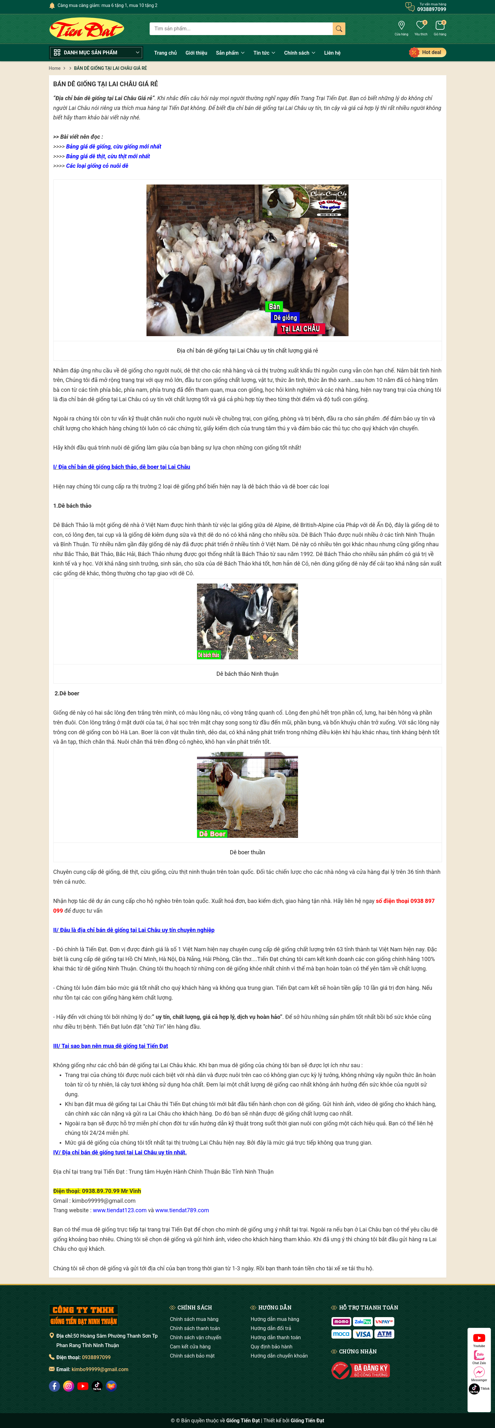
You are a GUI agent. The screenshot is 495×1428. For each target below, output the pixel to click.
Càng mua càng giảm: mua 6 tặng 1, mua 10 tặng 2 (108, 5)
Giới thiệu (196, 53)
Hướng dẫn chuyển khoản (279, 1356)
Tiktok (479, 1389)
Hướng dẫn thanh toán (276, 1337)
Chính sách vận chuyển (195, 1337)
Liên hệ (332, 53)
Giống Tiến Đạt (307, 1421)
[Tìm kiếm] (339, 28)
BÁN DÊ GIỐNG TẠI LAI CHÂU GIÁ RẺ (105, 84)
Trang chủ (165, 53)
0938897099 (96, 1357)
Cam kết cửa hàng (190, 1347)
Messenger (479, 1374)
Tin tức (264, 53)
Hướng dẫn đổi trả (271, 1328)
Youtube (479, 1340)
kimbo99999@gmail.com (100, 1369)
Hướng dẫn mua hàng (275, 1319)
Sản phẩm (230, 53)
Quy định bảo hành (271, 1347)
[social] (54, 1386)
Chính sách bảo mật (192, 1356)
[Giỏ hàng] (440, 29)
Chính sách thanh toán (195, 1328)
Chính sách (299, 53)
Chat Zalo (479, 1357)
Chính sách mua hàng (194, 1319)
